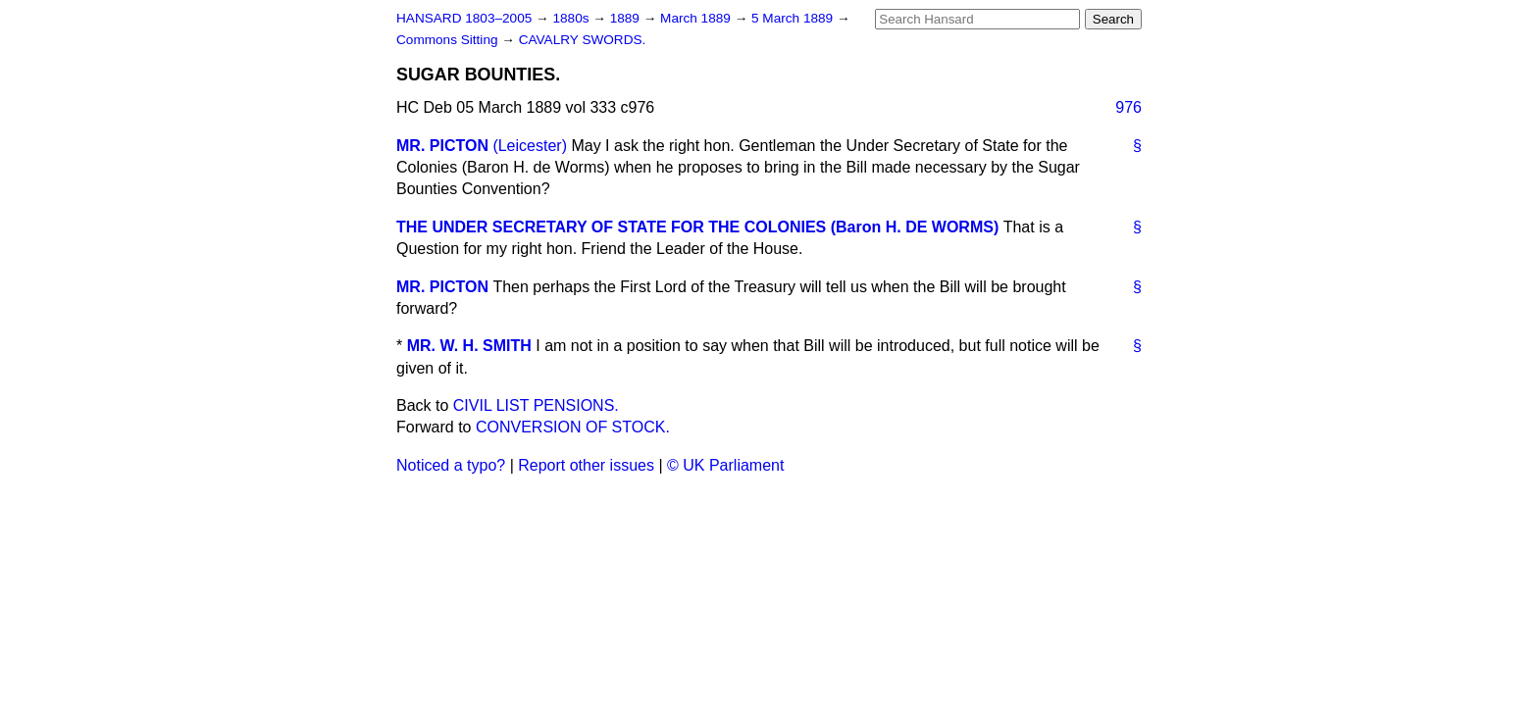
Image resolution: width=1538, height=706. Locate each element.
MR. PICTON (442, 145)
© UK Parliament (725, 465)
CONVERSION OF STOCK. (573, 427)
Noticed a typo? (450, 465)
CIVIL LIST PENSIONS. (536, 405)
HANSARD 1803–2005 (464, 18)
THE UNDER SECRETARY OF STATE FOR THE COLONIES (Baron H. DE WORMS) (697, 227)
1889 (626, 18)
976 (1128, 107)
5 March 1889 (794, 18)
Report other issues (586, 465)
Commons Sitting (448, 39)
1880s (572, 18)
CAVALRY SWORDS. (582, 39)
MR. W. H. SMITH (469, 345)
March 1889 (697, 18)
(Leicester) (529, 145)
